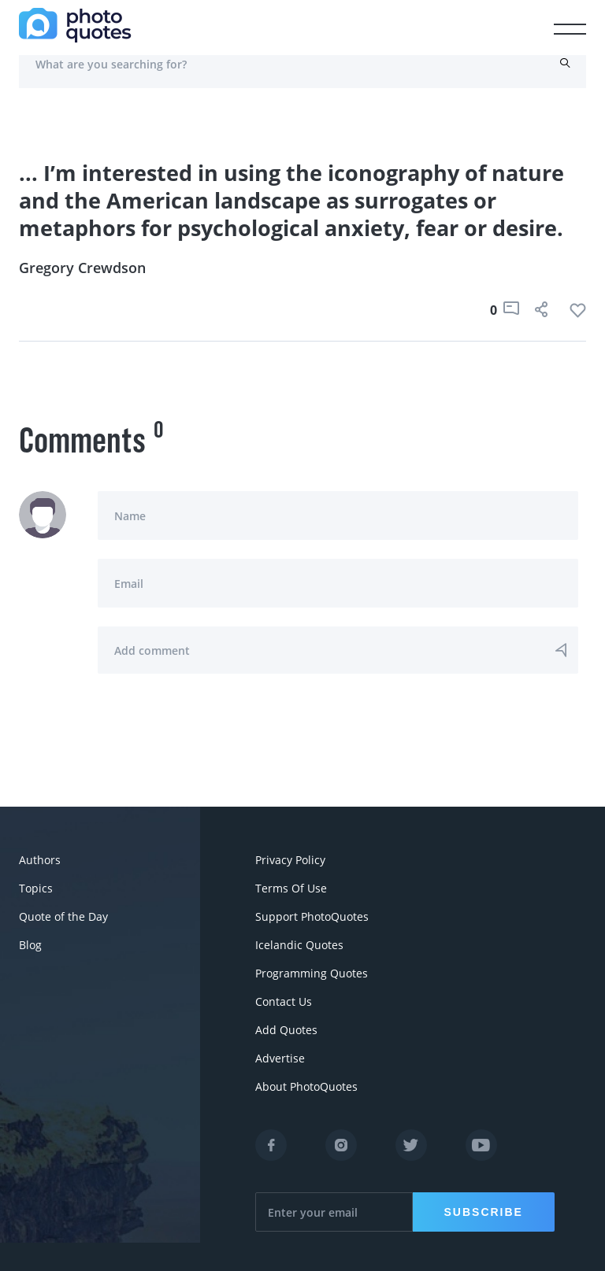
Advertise (280, 1058)
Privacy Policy (290, 859)
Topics (36, 888)
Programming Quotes (311, 973)
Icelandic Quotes (299, 944)
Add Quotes (286, 1029)
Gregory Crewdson (82, 267)
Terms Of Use (291, 888)
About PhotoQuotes (306, 1086)
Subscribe (483, 1212)
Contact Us (283, 1001)
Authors (40, 859)
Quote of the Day (63, 916)
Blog (30, 944)
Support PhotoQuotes (312, 916)
